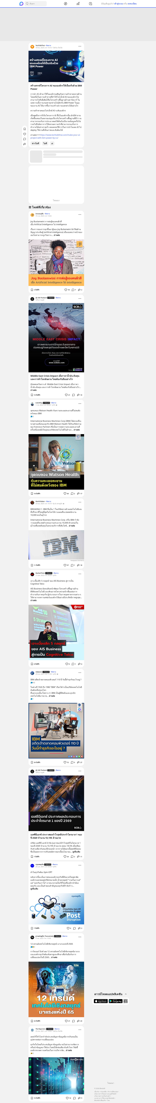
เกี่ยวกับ (96, 1092)
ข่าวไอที (35, 143)
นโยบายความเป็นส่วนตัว (102, 1096)
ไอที (45, 143)
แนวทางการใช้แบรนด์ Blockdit (104, 1098)
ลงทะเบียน (132, 3)
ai (52, 143)
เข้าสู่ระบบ (118, 3)
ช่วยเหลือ (103, 1092)
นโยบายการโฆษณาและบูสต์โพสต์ (105, 1094)
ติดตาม (48, 45)
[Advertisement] (78, 24)
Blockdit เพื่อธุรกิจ (100, 1100)
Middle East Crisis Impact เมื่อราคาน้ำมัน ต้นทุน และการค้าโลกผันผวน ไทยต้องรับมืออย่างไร (54, 377)
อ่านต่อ (57, 235)
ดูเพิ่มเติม (76, 851)
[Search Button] (27, 3)
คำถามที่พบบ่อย (113, 1092)
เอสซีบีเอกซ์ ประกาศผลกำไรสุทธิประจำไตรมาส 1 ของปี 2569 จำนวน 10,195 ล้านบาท (56, 836)
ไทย (108, 1100)
